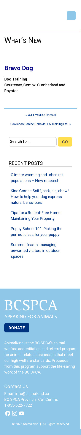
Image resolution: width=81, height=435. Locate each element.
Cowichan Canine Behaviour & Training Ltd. (39, 124)
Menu (71, 15)
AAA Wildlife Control (42, 115)
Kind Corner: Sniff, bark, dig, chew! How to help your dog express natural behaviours (40, 196)
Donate (17, 327)
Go (65, 142)
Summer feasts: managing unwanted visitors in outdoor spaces (35, 250)
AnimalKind (18, 18)
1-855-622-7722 (18, 405)
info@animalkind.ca (32, 393)
